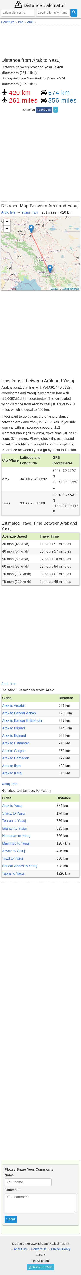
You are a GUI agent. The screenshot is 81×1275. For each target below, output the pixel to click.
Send (10, 1219)
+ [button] (7, 222)
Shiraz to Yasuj (13, 813)
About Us (20, 1249)
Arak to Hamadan (15, 758)
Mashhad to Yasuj (16, 843)
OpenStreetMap (70, 288)
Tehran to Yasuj (14, 821)
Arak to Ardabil (13, 705)
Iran (13, 212)
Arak (4, 212)
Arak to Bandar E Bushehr (22, 720)
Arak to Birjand (13, 728)
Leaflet (54, 288)
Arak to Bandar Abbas (19, 713)
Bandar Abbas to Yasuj (19, 866)
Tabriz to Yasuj (13, 873)
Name (9, 1175)
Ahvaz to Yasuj (13, 851)
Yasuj (25, 212)
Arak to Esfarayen (16, 743)
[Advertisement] (40, 40)
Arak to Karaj (12, 773)
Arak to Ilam (11, 766)
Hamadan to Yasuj (16, 836)
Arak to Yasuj (12, 806)
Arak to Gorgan (14, 751)
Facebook (44, 109)
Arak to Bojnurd (14, 735)
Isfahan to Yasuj (14, 828)
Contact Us (38, 1249)
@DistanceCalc (40, 1267)
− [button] (7, 229)
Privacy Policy (60, 1249)
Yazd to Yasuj (12, 858)
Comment (12, 1190)
